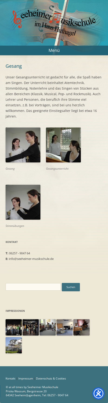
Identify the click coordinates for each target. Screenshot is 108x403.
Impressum (25, 378)
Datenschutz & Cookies (51, 378)
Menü (54, 50)
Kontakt (10, 378)
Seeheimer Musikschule (54, 12)
